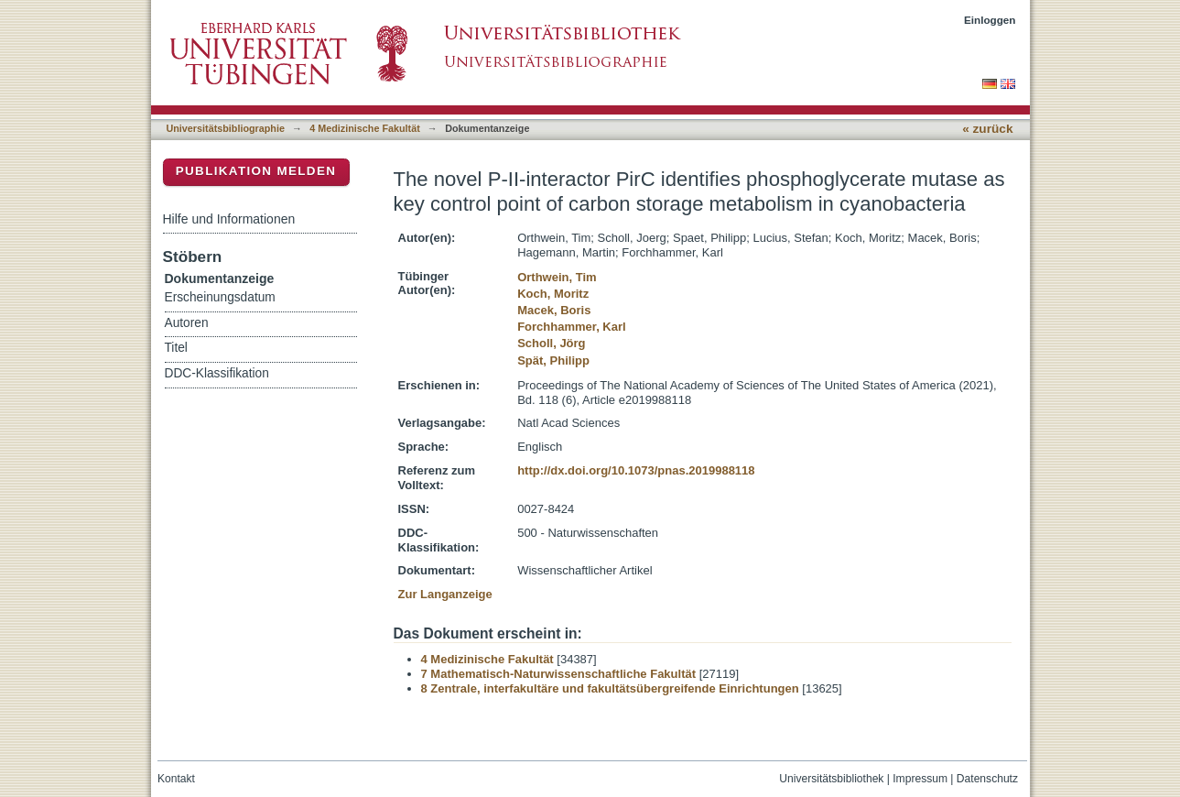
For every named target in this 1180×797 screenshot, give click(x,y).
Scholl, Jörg (551, 343)
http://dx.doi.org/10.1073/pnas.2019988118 (635, 470)
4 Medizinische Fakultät (364, 128)
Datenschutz (987, 778)
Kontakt (176, 778)
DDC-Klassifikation (217, 373)
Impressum (920, 778)
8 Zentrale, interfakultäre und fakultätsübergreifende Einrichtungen (610, 688)
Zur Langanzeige (445, 594)
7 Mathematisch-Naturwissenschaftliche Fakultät (559, 674)
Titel (176, 348)
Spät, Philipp (553, 360)
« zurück (987, 129)
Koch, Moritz (553, 293)
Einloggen (990, 20)
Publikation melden (256, 171)
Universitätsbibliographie (226, 128)
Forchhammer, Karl (571, 326)
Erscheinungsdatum (220, 297)
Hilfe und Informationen (229, 219)
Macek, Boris (553, 310)
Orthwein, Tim (556, 277)
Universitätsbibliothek (831, 778)
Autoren (187, 323)
